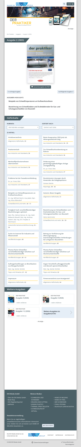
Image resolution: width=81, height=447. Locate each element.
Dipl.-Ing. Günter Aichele (16, 269)
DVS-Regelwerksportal (15, 402)
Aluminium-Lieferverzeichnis (64, 406)
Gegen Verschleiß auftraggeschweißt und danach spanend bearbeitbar (56, 265)
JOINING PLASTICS (37, 404)
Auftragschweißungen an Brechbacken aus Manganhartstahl (22, 265)
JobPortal (11, 404)
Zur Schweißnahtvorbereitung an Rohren (55, 150)
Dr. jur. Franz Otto (49, 169)
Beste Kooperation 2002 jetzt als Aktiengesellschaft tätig (55, 138)
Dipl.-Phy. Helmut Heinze (16, 215)
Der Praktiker (10, 34)
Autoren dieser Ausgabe (52, 193)
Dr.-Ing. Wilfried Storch (16, 198)
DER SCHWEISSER (60, 402)
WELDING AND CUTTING (39, 402)
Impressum (12, 278)
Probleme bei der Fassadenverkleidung (22, 178)
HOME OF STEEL (60, 400)
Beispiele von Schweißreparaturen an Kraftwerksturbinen (31, 101)
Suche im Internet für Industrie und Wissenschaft (21, 235)
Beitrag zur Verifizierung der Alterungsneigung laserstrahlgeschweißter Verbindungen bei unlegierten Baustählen (57, 237)
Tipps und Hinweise (15, 272)
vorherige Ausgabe (14, 92)
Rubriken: (10, 124)
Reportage (46, 187)
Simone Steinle (48, 183)
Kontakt (50, 435)
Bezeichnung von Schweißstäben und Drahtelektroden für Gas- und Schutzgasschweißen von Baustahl (34, 108)
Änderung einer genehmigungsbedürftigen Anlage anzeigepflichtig (55, 164)
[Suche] (64, 4)
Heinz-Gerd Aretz (49, 217)
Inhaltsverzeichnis (14, 137)
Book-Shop (11, 400)
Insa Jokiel (27, 198)
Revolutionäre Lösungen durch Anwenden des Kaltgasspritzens (54, 179)
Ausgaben (18, 34)
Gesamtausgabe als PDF (40, 87)
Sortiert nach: (47, 124)
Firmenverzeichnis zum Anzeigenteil (56, 278)
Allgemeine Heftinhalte (16, 141)
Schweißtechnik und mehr (17, 204)
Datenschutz (69, 435)
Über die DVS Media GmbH (17, 398)
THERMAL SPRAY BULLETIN (40, 406)
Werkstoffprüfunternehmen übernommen (18, 163)
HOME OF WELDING (61, 398)
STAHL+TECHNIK (60, 404)
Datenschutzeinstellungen (41, 442)
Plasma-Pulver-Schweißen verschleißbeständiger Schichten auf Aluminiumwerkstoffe (21, 252)
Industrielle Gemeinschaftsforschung (20, 225)
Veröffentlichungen (14, 239)
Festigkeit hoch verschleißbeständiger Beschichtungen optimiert (22, 211)
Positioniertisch (13, 149)
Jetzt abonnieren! (48, 425)
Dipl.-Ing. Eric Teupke (21, 220)
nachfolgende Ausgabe (65, 92)
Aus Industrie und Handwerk (53, 143)
